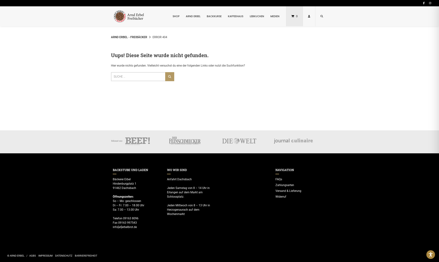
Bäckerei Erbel (122, 179)
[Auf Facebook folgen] (424, 3)
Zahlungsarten (284, 185)
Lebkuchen (257, 16)
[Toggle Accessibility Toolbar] (430, 254)
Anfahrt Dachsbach (179, 179)
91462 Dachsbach (124, 188)
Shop (176, 16)
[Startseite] (129, 16)
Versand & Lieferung (288, 191)
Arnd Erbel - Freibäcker (129, 37)
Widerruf (280, 196)
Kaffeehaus (235, 16)
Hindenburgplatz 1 (124, 183)
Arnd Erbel (193, 16)
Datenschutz (63, 255)
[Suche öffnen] (321, 16)
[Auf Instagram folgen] (430, 3)
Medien (274, 16)
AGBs (32, 255)
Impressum (45, 255)
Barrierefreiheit (86, 255)
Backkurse (214, 16)
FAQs (278, 179)
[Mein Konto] (309, 16)
